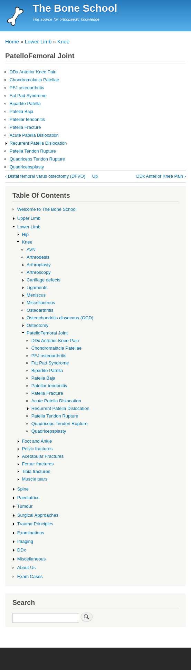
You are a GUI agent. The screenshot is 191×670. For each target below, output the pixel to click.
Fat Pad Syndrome (28, 95)
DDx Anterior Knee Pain (33, 71)
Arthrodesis (38, 257)
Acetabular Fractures (43, 456)
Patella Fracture (25, 127)
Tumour (24, 506)
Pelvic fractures (37, 448)
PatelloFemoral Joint (47, 333)
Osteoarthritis (40, 310)
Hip (25, 234)
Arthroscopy (38, 272)
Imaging (25, 541)
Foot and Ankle (37, 441)
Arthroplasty (38, 264)
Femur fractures (38, 463)
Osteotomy (37, 325)
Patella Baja (22, 111)
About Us (26, 567)
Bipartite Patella (25, 103)
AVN (31, 249)
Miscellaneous (41, 302)
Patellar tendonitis (27, 119)
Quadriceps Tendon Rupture (37, 159)
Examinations (30, 532)
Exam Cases (30, 576)
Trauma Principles (35, 523)
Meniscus (36, 295)
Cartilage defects (43, 279)
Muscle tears (34, 479)
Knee (63, 41)
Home (12, 41)
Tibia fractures (36, 471)
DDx (21, 550)
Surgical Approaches (37, 515)
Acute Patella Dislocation (34, 135)
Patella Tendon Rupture (33, 151)
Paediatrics (28, 497)
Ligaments (37, 287)
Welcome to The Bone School (47, 209)
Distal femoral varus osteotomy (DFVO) (45, 176)
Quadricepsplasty (27, 166)
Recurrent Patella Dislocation (38, 143)
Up (95, 176)
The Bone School (74, 8)
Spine (23, 489)
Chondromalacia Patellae (34, 79)
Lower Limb (38, 41)
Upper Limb (28, 218)
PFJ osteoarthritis (27, 87)
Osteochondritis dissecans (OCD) (60, 317)
